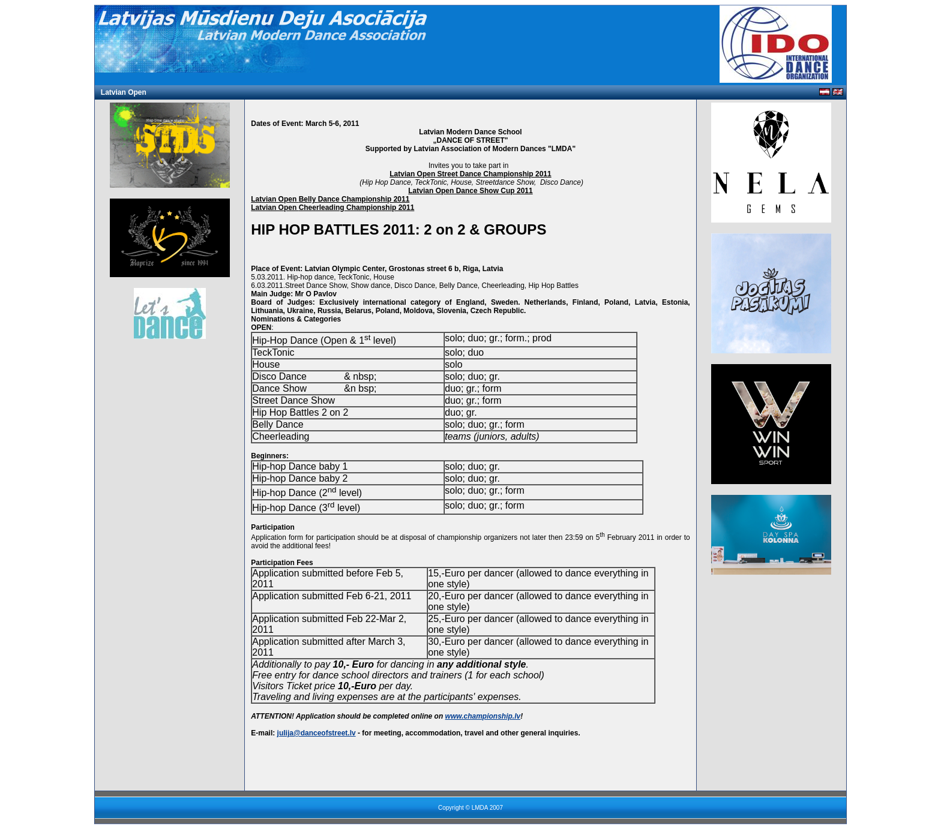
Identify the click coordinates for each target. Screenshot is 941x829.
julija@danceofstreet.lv (316, 733)
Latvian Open (123, 92)
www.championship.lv (483, 716)
